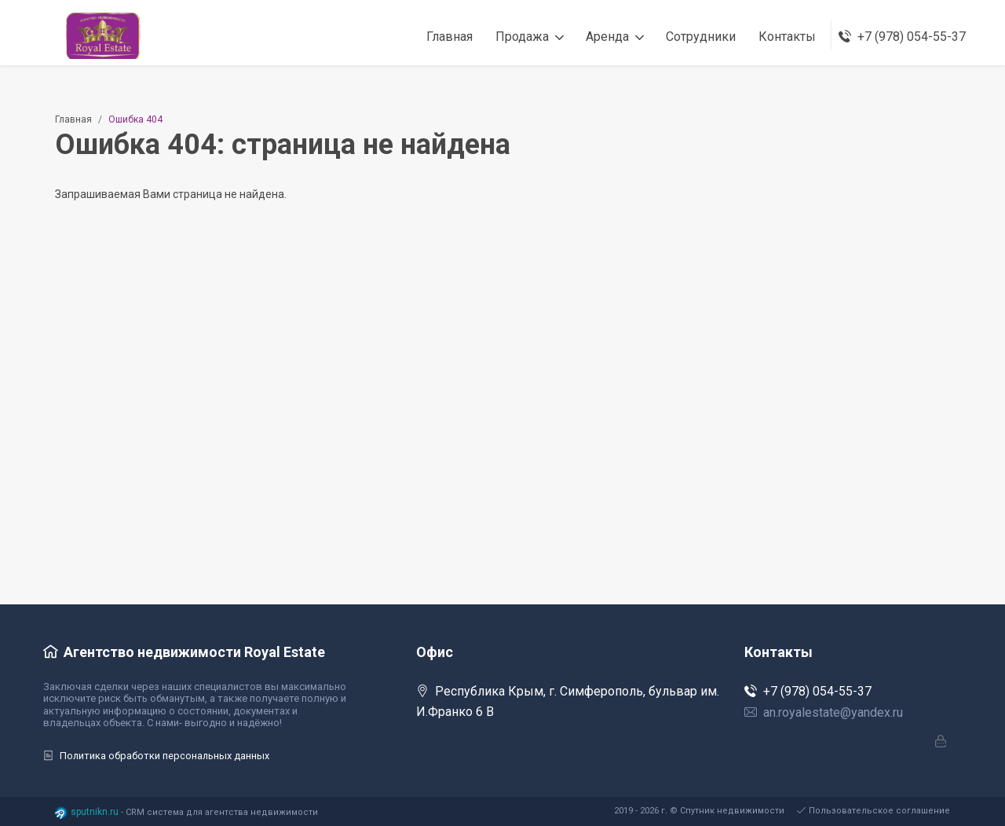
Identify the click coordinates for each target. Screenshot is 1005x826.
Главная (73, 119)
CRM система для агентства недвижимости (222, 812)
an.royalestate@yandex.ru (823, 712)
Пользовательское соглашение (873, 811)
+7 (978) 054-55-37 (808, 691)
